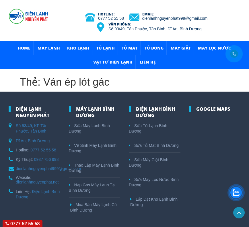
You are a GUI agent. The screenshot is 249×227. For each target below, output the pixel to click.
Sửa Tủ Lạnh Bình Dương (148, 128)
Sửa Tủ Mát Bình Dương (154, 145)
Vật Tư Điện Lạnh (113, 62)
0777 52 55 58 (111, 18)
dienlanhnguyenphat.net (37, 182)
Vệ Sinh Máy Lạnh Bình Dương (92, 148)
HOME (24, 48)
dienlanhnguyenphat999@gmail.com (174, 18)
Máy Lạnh (49, 48)
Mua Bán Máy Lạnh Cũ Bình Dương (93, 207)
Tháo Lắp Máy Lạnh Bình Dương (94, 168)
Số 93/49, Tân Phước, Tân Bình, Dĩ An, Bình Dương (154, 29)
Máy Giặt (181, 48)
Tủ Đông (154, 48)
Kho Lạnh (78, 48)
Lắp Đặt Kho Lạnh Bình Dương (154, 202)
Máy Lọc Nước (214, 48)
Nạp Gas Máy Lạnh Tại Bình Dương (92, 188)
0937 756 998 (46, 159)
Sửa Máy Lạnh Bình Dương (89, 128)
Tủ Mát (129, 48)
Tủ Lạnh (105, 48)
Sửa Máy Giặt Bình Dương (148, 162)
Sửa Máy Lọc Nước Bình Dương (154, 182)
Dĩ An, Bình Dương (33, 141)
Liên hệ (148, 62)
